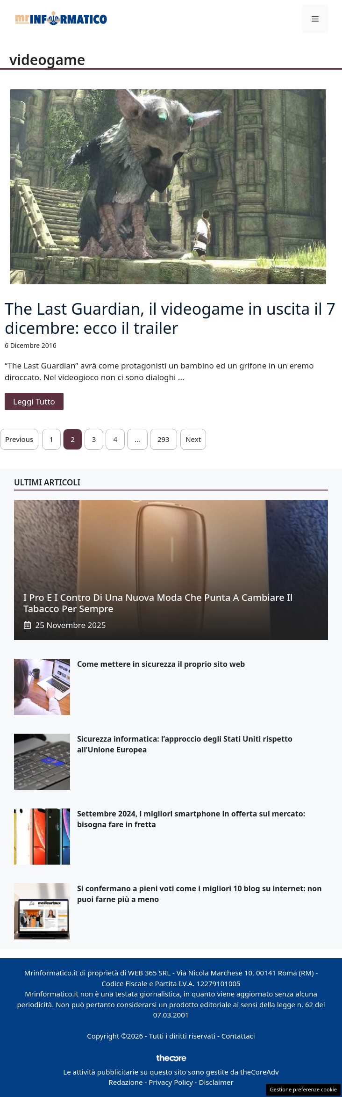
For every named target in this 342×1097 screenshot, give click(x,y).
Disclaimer (216, 1082)
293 (163, 439)
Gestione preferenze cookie (303, 1089)
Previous (19, 439)
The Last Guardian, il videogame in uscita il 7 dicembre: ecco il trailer (170, 318)
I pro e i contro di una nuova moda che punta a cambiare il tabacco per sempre (157, 603)
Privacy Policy (171, 1082)
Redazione (125, 1082)
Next (193, 439)
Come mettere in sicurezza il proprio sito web (161, 664)
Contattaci (238, 1035)
